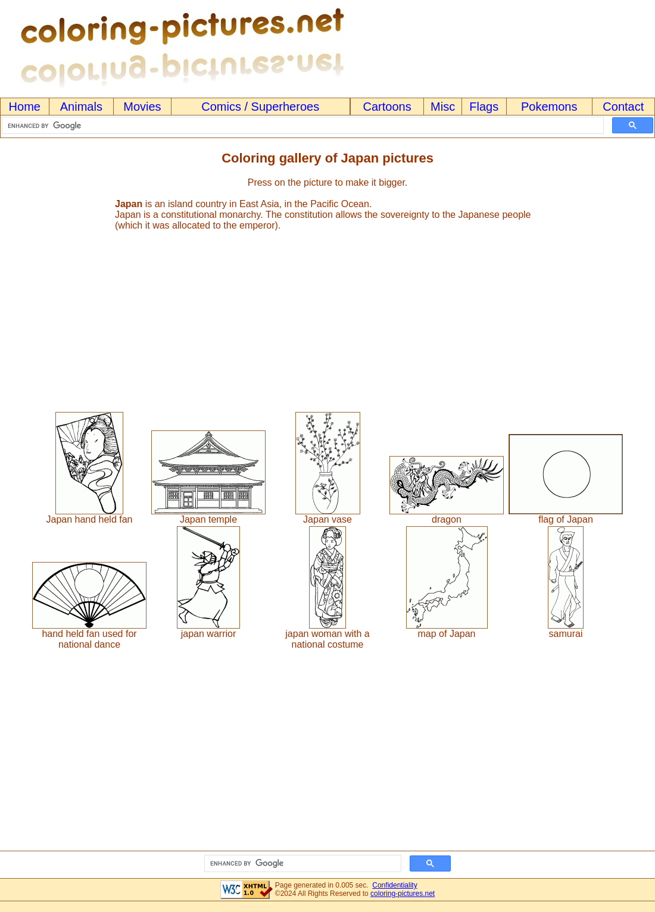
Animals (81, 106)
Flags (483, 106)
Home (24, 106)
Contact (623, 106)
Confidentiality (394, 885)
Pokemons (549, 106)
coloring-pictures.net (402, 893)
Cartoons (387, 106)
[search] (301, 125)
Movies (142, 106)
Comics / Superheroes (260, 106)
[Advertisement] (327, 316)
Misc (443, 106)
